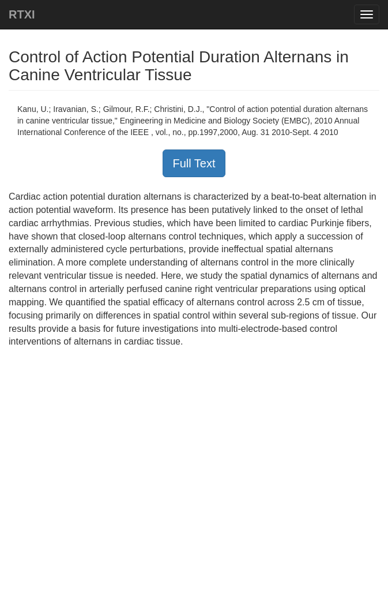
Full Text (193, 163)
